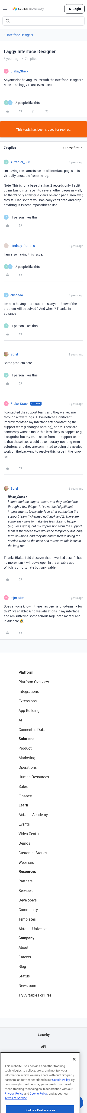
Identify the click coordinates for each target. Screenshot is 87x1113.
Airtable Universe (32, 928)
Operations (28, 767)
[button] (5, 9)
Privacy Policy (14, 1108)
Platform (26, 672)
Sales (23, 786)
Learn (23, 805)
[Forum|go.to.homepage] (28, 9)
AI (20, 720)
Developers (28, 900)
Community (28, 909)
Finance (25, 796)
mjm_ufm (17, 597)
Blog (22, 966)
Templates (27, 919)
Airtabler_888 (20, 162)
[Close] (74, 1073)
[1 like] (21, 217)
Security (44, 1034)
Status (24, 976)
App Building (29, 710)
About (24, 947)
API (43, 1046)
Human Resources (34, 776)
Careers (25, 956)
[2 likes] (22, 102)
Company (26, 937)
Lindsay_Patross (22, 245)
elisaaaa (16, 295)
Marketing (27, 757)
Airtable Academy (33, 814)
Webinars (26, 862)
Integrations (29, 691)
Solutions (26, 738)
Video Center (29, 833)
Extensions (28, 700)
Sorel (14, 354)
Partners (25, 881)
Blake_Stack (19, 71)
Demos (24, 843)
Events (24, 824)
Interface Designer (20, 35)
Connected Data (32, 729)
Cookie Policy (61, 1094)
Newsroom (27, 985)
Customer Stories (33, 852)
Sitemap (43, 1058)
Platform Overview (34, 681)
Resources (27, 871)
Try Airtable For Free (35, 995)
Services (25, 890)
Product (25, 748)
